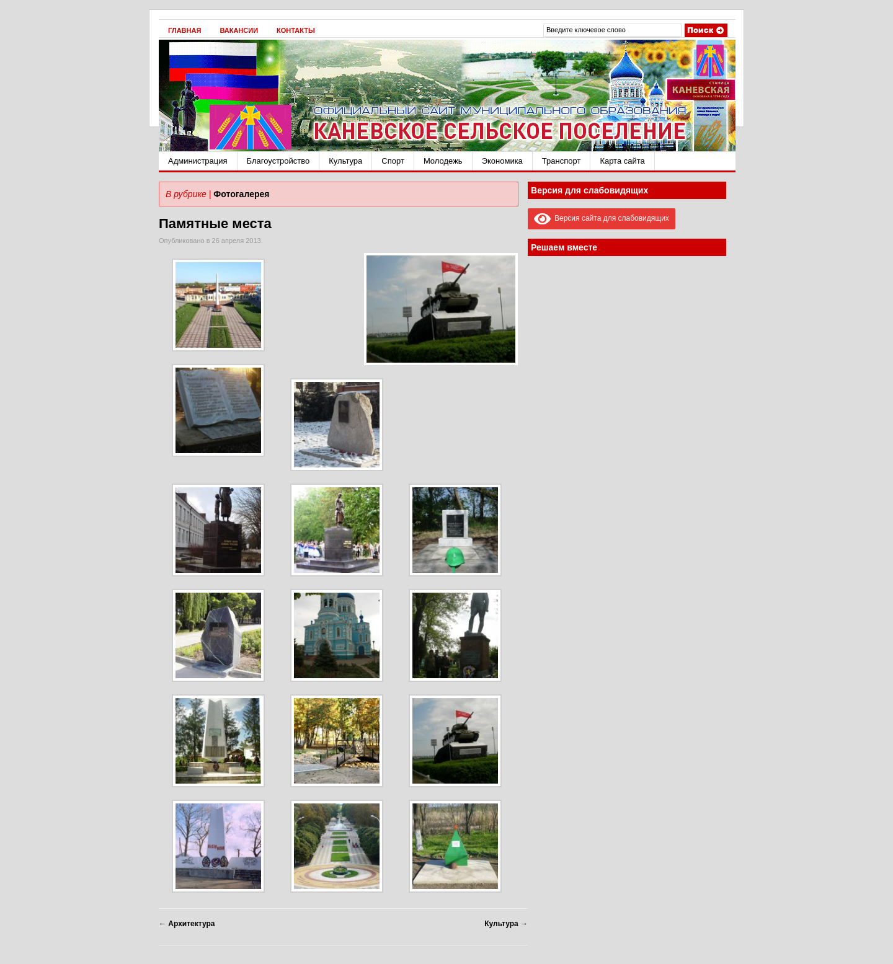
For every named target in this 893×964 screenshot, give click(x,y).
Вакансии (239, 30)
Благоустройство (278, 161)
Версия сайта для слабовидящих (601, 218)
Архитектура (187, 923)
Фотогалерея (241, 194)
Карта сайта (622, 161)
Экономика (502, 161)
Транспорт (561, 161)
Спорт (392, 161)
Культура (345, 161)
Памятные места (215, 223)
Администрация (198, 161)
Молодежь (443, 161)
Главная (184, 30)
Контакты (296, 30)
